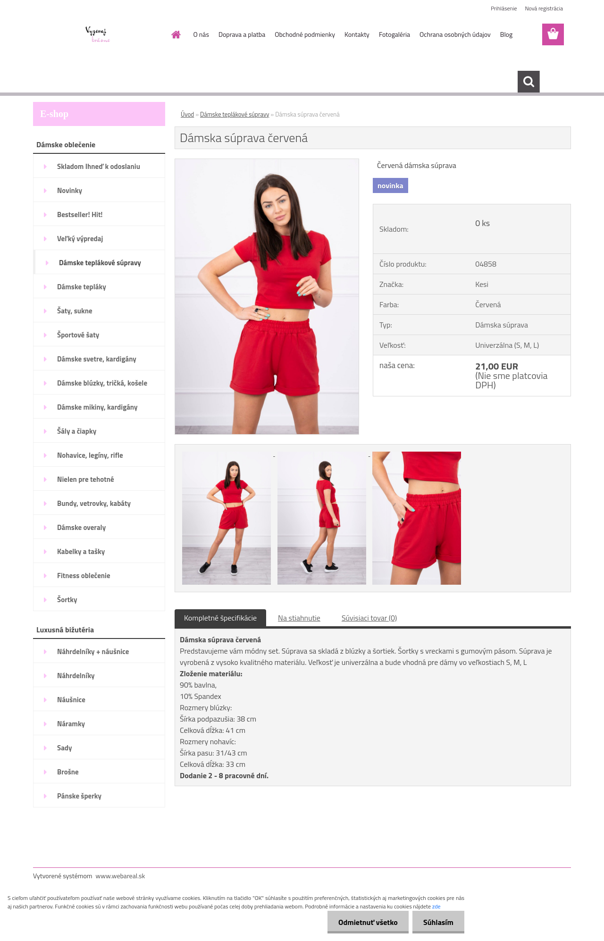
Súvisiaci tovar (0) (369, 617)
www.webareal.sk (120, 876)
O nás (201, 34)
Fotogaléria (394, 34)
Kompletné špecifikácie (220, 617)
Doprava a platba (241, 34)
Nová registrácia (544, 8)
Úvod (187, 114)
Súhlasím (437, 922)
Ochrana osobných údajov (455, 34)
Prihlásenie (504, 8)
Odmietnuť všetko (365, 922)
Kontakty (356, 34)
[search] (528, 81)
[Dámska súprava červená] (267, 162)
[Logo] (98, 35)
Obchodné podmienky (305, 34)
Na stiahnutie (299, 617)
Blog (506, 34)
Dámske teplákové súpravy (234, 114)
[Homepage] (175, 34)
